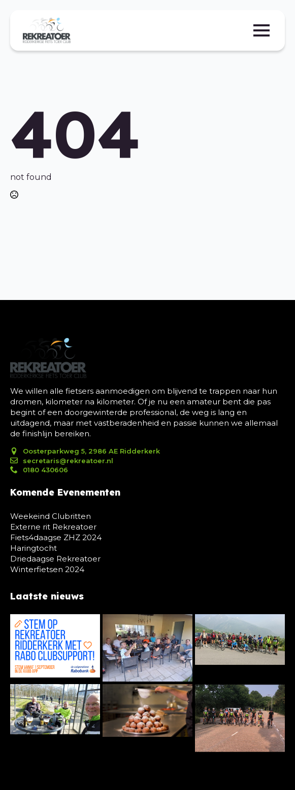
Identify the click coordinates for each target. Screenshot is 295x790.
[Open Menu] (261, 30)
